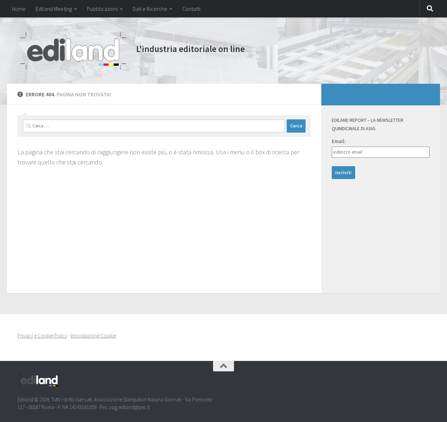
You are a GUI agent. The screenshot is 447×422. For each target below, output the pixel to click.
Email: (339, 141)
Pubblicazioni (102, 8)
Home (19, 8)
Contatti (191, 8)
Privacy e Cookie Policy (42, 335)
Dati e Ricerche (150, 8)
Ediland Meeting (54, 8)
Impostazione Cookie (93, 335)
